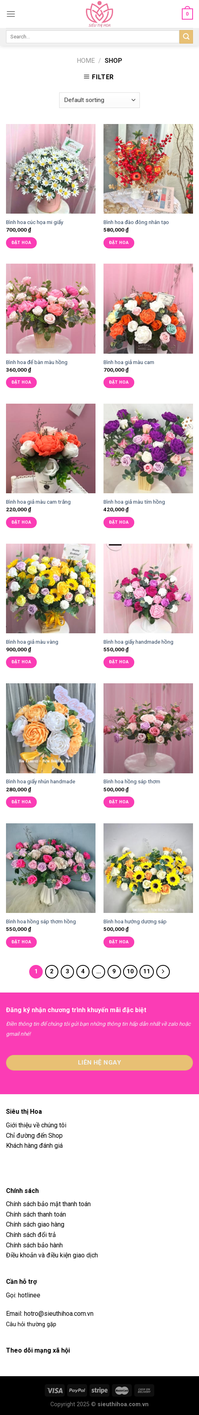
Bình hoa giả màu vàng (32, 641)
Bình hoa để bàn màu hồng (37, 362)
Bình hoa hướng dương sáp (135, 921)
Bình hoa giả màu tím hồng (134, 501)
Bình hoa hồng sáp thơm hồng (41, 921)
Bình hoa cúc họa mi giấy (34, 222)
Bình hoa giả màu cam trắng (38, 501)
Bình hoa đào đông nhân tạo (136, 222)
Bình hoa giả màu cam (128, 362)
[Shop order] (99, 100)
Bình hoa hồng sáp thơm (131, 781)
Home (86, 60)
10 (130, 971)
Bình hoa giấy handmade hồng (138, 641)
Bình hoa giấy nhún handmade (40, 781)
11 (146, 971)
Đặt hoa (21, 242)
